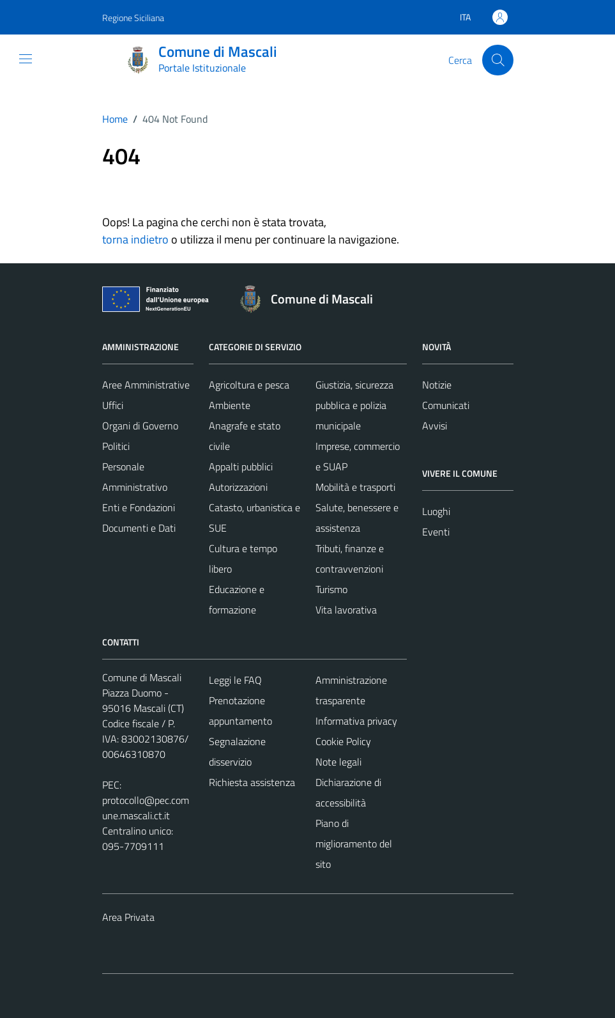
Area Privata (128, 917)
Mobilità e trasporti (355, 487)
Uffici (112, 405)
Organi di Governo (140, 425)
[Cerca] (497, 60)
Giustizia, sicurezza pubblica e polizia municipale (354, 405)
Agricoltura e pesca (249, 384)
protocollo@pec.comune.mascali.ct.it (145, 807)
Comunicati (445, 405)
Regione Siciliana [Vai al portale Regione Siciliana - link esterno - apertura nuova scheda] (133, 17)
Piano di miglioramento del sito (353, 843)
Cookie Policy (343, 741)
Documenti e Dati (139, 528)
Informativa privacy (356, 721)
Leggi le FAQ (235, 680)
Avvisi (434, 425)
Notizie (437, 384)
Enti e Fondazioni (138, 507)
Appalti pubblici (241, 466)
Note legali (338, 761)
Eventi (436, 531)
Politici (116, 446)
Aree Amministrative (146, 384)
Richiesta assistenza (252, 782)
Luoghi (436, 511)
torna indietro (135, 239)
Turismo (331, 589)
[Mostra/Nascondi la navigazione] (25, 58)
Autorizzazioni (238, 487)
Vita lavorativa (346, 609)
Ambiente (229, 405)
